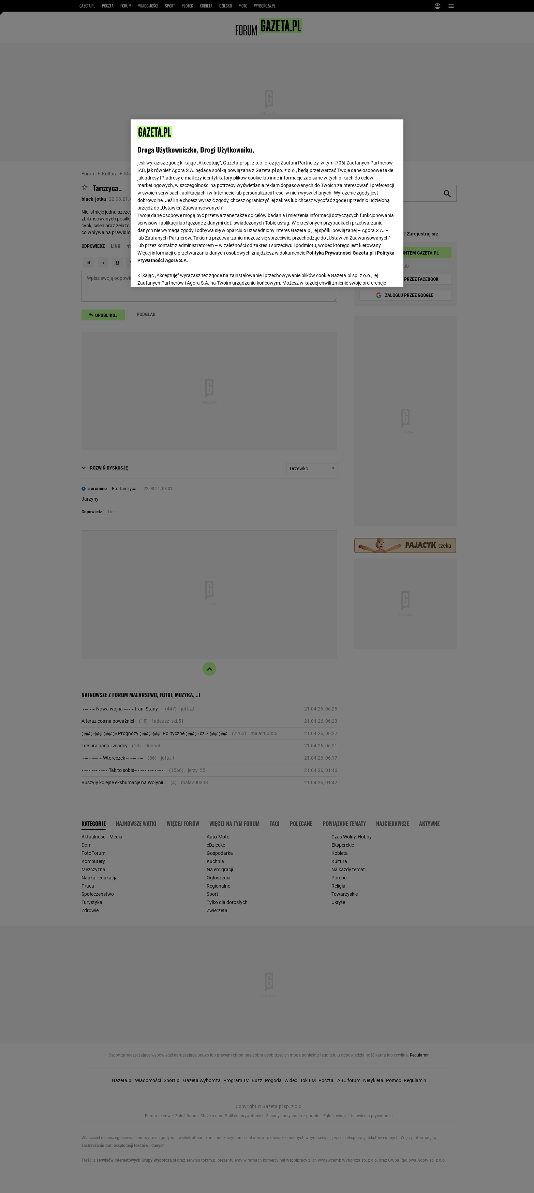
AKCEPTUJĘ (373, 273)
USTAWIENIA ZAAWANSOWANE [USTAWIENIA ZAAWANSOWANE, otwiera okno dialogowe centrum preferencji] (182, 273)
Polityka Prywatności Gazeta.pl (340, 253)
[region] (267, 202)
